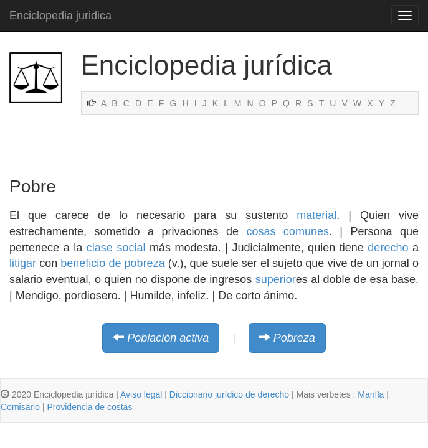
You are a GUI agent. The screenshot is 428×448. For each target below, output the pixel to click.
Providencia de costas (89, 407)
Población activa (168, 338)
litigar (22, 263)
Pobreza (294, 338)
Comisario (20, 407)
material (316, 215)
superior (275, 279)
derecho (388, 247)
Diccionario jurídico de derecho (229, 394)
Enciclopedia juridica (60, 15)
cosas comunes (287, 231)
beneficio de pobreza (112, 263)
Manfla (371, 394)
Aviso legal (141, 394)
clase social (116, 247)
